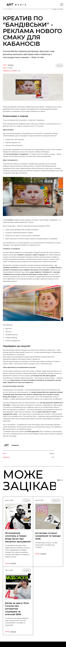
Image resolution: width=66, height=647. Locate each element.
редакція (10, 65)
